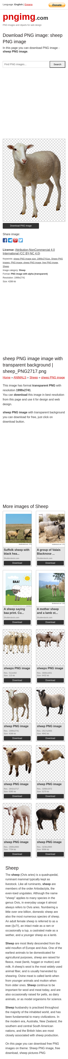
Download (17, 563)
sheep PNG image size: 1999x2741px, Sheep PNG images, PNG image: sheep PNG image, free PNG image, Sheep (33, 263)
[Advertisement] (34, 105)
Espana (28, 4)
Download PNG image (21, 225)
